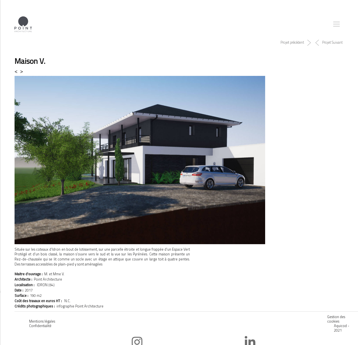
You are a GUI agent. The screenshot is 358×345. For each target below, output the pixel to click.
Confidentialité (40, 325)
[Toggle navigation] (336, 24)
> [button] (21, 71)
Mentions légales (42, 321)
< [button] (17, 71)
